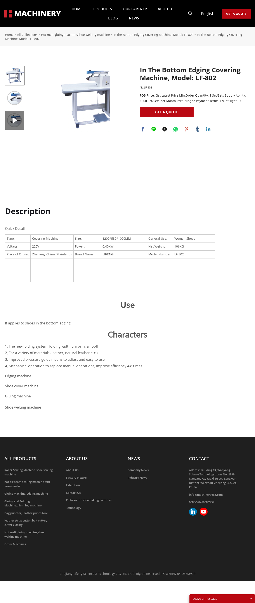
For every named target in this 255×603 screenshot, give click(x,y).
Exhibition (73, 485)
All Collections (27, 35)
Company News (138, 470)
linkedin (208, 129)
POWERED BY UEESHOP (178, 574)
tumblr (197, 129)
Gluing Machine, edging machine (26, 494)
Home (9, 35)
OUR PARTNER (135, 9)
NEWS (134, 18)
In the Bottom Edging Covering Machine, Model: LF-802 (153, 35)
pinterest (187, 129)
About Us (72, 470)
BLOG (113, 18)
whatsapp (176, 129)
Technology (73, 508)
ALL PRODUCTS (20, 458)
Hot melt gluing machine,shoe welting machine (75, 35)
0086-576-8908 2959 (201, 502)
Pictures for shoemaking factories (88, 500)
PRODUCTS (102, 9)
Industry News (137, 478)
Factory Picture (76, 478)
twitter (165, 129)
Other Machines (15, 544)
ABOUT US (166, 9)
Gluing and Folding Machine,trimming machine (23, 503)
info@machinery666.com (206, 495)
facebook (143, 129)
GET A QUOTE (236, 14)
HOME (77, 9)
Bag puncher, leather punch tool (26, 513)
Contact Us (73, 493)
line (154, 129)
